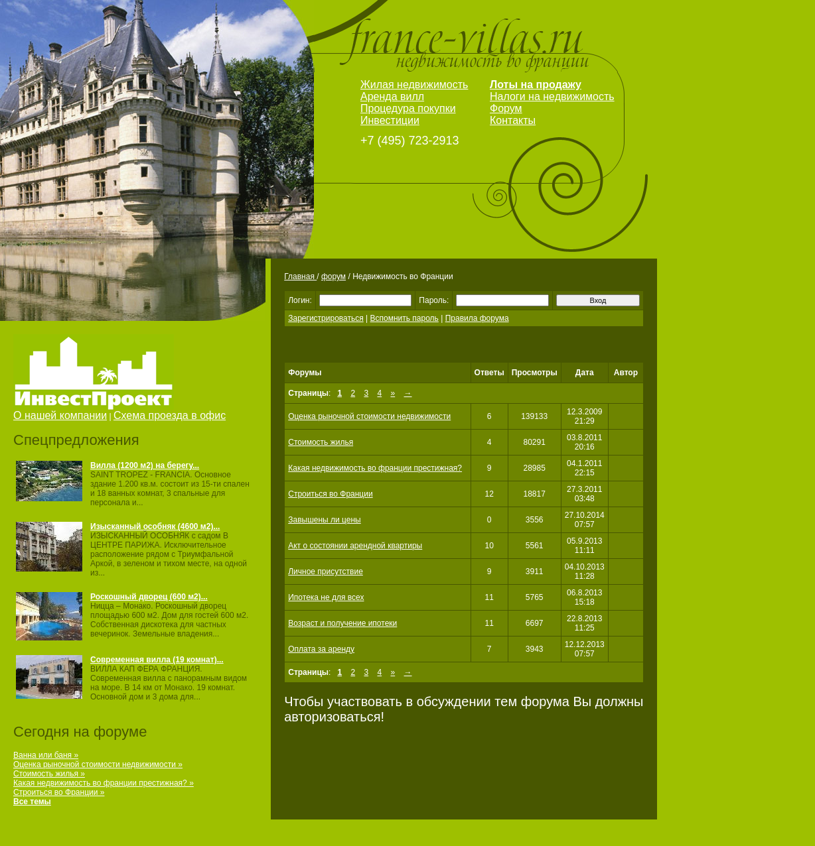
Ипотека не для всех (326, 597)
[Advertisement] (439, 349)
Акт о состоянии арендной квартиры (355, 545)
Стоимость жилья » (49, 773)
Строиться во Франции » (58, 792)
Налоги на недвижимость (552, 96)
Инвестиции (389, 120)
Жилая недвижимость (414, 84)
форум (333, 276)
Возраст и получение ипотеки (342, 623)
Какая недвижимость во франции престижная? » (103, 783)
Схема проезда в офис (169, 415)
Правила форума (477, 318)
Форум (506, 108)
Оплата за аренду (321, 649)
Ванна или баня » (45, 755)
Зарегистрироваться (325, 318)
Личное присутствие (325, 571)
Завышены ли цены (324, 519)
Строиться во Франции (330, 494)
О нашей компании (60, 415)
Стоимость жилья (320, 442)
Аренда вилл (392, 96)
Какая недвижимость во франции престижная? (375, 468)
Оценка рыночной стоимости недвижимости (369, 416)
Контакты (513, 120)
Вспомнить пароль (404, 318)
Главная (300, 276)
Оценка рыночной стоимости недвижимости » (98, 764)
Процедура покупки (408, 108)
